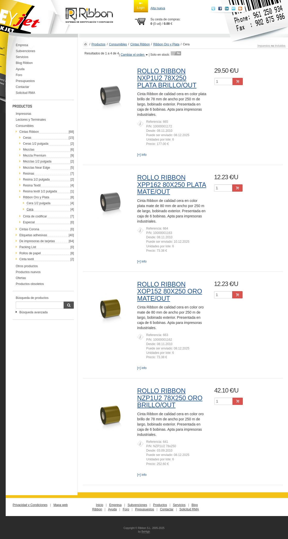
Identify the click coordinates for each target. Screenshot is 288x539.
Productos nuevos (28, 272)
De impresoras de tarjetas (37, 241)
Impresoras (23, 114)
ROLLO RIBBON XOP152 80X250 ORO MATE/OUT (169, 291)
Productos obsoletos (30, 284)
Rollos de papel (30, 253)
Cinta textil (26, 259)
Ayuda (20, 69)
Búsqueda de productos (32, 298)
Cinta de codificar (35, 216)
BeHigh (146, 531)
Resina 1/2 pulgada (36, 179)
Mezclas (28, 149)
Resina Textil (32, 185)
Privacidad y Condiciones (30, 505)
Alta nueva (158, 8)
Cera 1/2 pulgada (38, 203)
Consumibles (25, 126)
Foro (19, 75)
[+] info (141, 155)
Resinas (28, 173)
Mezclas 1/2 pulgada (37, 161)
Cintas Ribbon (29, 132)
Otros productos (27, 266)
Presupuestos (25, 81)
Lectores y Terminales (31, 119)
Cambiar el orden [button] (134, 54)
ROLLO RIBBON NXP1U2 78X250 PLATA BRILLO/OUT (167, 78)
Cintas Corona (29, 229)
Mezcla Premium (34, 155)
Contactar (22, 87)
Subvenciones (25, 51)
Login (140, 5)
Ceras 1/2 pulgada (35, 143)
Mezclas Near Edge (36, 167)
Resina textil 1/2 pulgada (40, 191)
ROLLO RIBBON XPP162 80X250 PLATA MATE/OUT (171, 184)
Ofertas (21, 278)
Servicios (22, 57)
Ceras (27, 138)
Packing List (27, 247)
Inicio (99, 505)
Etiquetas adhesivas (33, 235)
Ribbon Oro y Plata (36, 197)
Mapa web (60, 505)
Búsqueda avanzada (33, 312)
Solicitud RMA (25, 93)
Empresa (22, 45)
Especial (29, 222)
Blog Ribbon (24, 63)
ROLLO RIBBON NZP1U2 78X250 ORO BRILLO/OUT (170, 398)
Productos (98, 44)
